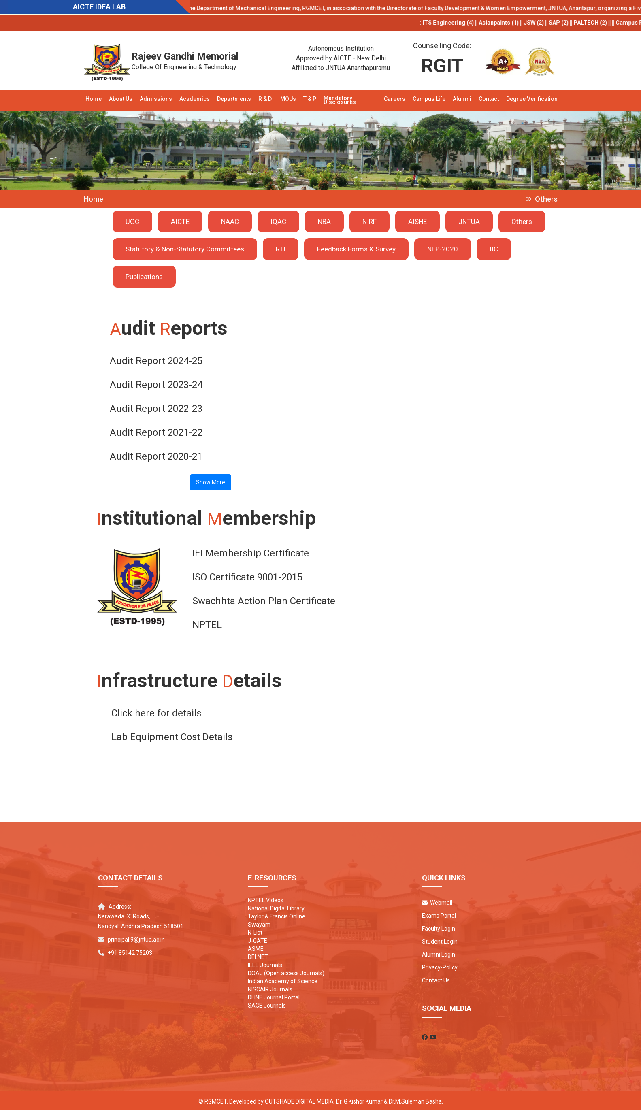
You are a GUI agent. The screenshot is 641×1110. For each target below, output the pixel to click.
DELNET (258, 954)
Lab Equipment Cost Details (171, 734)
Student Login (440, 939)
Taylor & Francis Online (276, 914)
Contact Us (436, 978)
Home (93, 99)
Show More (210, 481)
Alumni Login (438, 952)
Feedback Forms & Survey (356, 249)
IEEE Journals (265, 962)
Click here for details (156, 710)
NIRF (369, 221)
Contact (489, 99)
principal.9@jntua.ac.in (136, 937)
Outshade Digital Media (299, 1099)
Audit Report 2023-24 (156, 384)
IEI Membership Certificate (250, 551)
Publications (144, 277)
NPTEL (207, 623)
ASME (256, 946)
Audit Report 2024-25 (156, 360)
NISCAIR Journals (270, 986)
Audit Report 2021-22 (156, 431)
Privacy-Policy (440, 965)
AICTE (180, 221)
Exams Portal (439, 913)
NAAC (230, 221)
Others (521, 221)
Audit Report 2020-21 (156, 455)
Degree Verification (532, 99)
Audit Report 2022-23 (156, 407)
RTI (280, 249)
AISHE (417, 221)
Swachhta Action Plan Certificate (263, 599)
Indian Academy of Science (282, 978)
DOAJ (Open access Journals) (286, 970)
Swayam (259, 922)
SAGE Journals (267, 1003)
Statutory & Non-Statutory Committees (185, 249)
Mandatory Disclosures (340, 100)
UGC (132, 221)
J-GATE (257, 938)
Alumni (462, 99)
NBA (324, 221)
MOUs (288, 99)
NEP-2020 (442, 249)
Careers (394, 99)
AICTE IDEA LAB (99, 6)
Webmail (437, 900)
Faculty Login (438, 926)
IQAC (278, 221)
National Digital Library (276, 905)
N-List (255, 930)
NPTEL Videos (265, 897)
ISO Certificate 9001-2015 (247, 575)
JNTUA (469, 221)
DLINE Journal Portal (274, 995)
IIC (494, 249)
